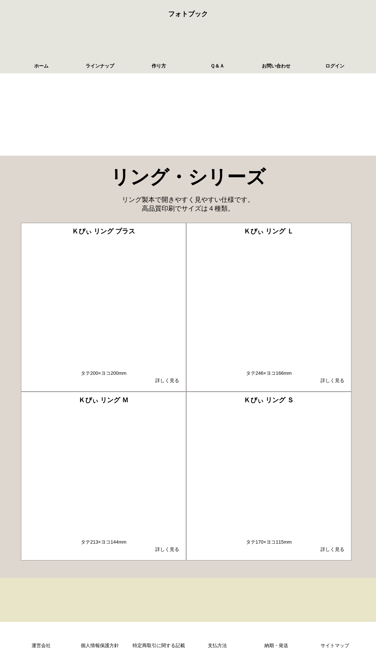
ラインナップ (100, 66)
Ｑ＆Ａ (217, 66)
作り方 (159, 66)
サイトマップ (335, 645)
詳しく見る (167, 380)
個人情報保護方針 (100, 645)
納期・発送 (276, 645)
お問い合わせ (276, 66)
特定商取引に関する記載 (159, 645)
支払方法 (217, 645)
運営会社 (41, 645)
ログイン (334, 66)
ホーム (41, 66)
